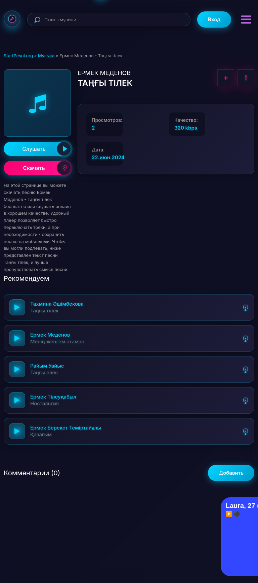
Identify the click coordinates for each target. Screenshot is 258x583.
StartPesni (12, 18)
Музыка (46, 55)
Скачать (47, 168)
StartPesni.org (18, 55)
